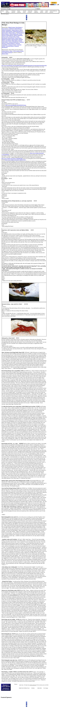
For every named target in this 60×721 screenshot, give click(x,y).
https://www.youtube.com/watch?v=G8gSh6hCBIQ (12, 158)
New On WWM (45, 685)
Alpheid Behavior (17, 28)
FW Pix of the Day (39, 685)
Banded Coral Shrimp (6, 39)
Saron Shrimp (8, 40)
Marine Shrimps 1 (20, 32)
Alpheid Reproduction (17, 31)
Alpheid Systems (11, 27)
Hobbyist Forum (27, 688)
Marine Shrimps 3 (5, 34)
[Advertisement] (53, 31)
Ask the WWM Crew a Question (53, 12)
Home (3, 11)
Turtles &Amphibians (36, 12)
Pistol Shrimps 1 (19, 27)
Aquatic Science (46, 12)
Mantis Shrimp (15, 40)
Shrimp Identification (14, 34)
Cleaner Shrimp (18, 38)
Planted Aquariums (19, 12)
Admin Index (39, 688)
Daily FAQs (21, 685)
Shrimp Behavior (9, 35)
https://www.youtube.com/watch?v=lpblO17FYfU (15, 159)
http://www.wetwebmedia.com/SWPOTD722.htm (16, 105)
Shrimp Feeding (12, 36)
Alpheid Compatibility (6, 30)
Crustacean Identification (13, 42)
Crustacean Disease (10, 46)
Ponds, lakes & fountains (30, 12)
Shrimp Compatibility (18, 35)
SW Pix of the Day (33, 685)
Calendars (33, 688)
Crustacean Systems (12, 44)
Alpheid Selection (15, 30)
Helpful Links (21, 688)
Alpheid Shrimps (5, 51)
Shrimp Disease (11, 38)
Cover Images (45, 688)
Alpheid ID (11, 28)
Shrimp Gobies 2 (12, 32)
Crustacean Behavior (10, 43)
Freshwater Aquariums (13, 12)
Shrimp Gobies (5, 32)
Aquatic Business (41, 12)
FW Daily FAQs (26, 685)
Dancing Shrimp (14, 39)
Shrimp (10, 51)
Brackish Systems (24, 12)
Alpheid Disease (9, 31)
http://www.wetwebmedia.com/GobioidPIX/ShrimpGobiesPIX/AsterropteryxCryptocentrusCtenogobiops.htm (24, 65)
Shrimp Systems (5, 36)
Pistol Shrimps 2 (5, 28)
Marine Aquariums (7, 12)
